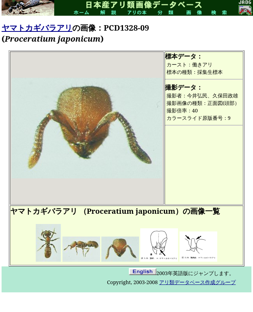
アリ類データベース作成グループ (197, 282)
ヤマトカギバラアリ (37, 27)
